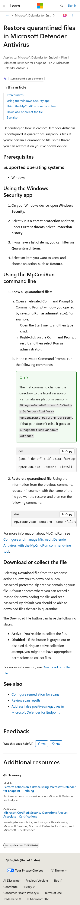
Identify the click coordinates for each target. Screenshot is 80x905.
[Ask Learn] (65, 15)
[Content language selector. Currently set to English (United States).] (22, 860)
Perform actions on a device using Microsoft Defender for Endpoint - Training (39, 789)
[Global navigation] (4, 6)
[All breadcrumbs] (7, 15)
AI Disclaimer (11, 880)
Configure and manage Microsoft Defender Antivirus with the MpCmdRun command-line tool (37, 545)
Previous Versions (37, 880)
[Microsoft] (40, 6)
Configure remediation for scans (35, 694)
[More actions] (73, 15)
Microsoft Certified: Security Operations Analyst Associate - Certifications (35, 814)
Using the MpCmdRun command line (31, 106)
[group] (46, 463)
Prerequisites (15, 95)
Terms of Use (53, 893)
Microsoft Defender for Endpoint (33, 15)
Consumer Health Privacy (19, 893)
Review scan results (26, 700)
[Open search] (61, 6)
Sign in (72, 5)
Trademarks (10, 899)
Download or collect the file (25, 112)
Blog (56, 880)
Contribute (10, 887)
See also (12, 117)
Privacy (27, 887)
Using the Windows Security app (28, 101)
